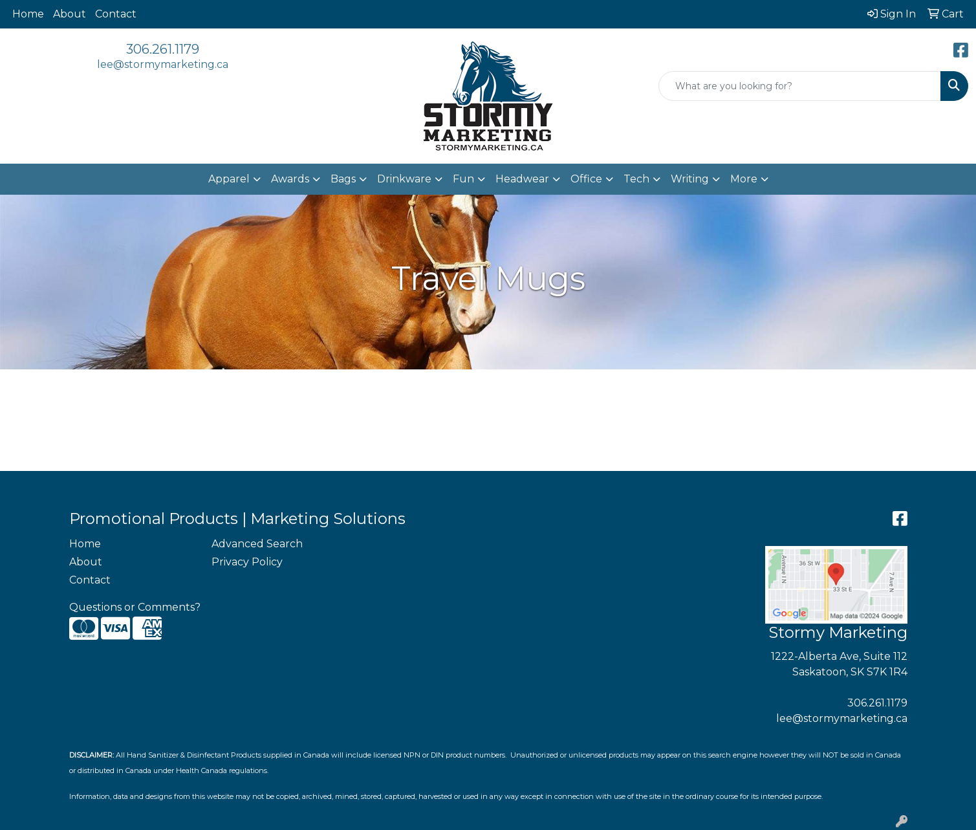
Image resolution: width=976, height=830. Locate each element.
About (69, 14)
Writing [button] (690, 179)
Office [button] (586, 179)
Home (28, 14)
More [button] (743, 179)
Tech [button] (636, 179)
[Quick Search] (799, 86)
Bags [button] (343, 179)
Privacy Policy (247, 562)
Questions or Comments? (135, 607)
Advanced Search (257, 544)
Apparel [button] (229, 179)
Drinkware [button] (404, 179)
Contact (115, 14)
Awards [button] (290, 179)
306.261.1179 (162, 49)
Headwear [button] (522, 179)
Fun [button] (463, 179)
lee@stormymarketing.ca (162, 64)
